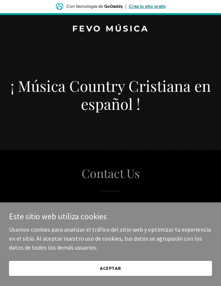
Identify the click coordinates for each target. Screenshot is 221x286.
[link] (110, 29)
